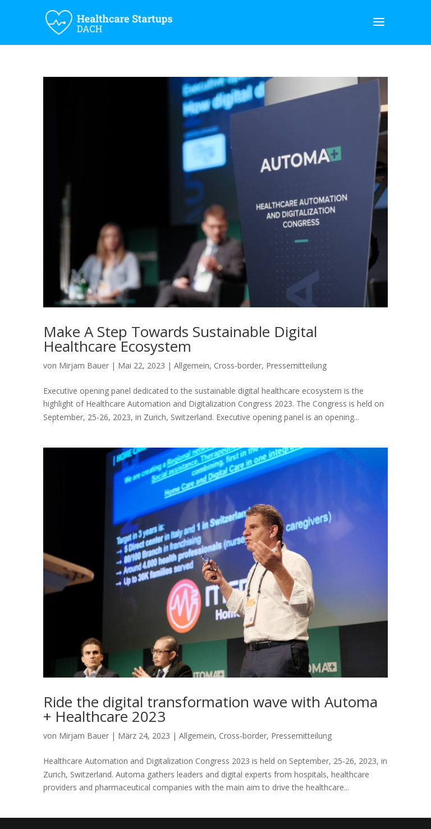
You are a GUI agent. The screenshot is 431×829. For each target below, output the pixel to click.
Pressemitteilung (296, 365)
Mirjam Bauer (84, 365)
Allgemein (191, 365)
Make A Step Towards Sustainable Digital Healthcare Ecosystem (180, 338)
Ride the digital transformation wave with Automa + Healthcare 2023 (210, 709)
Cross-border (238, 365)
